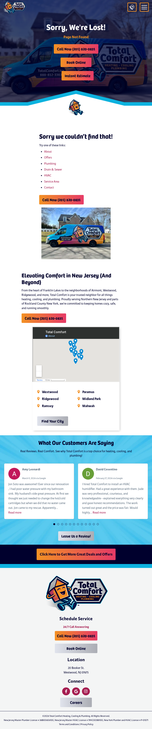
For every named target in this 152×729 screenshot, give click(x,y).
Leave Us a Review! (76, 535)
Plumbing (50, 163)
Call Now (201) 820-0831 (76, 48)
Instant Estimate (77, 75)
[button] (54, 524)
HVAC (47, 175)
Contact (49, 187)
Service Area (51, 181)
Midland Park (91, 399)
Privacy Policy (87, 724)
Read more (14, 512)
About (48, 151)
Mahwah (88, 406)
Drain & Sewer (53, 169)
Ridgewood (50, 399)
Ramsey (47, 406)
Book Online (76, 62)
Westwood (50, 392)
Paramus (88, 392)
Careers (76, 702)
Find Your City (53, 421)
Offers (48, 157)
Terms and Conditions (69, 724)
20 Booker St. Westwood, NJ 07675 (76, 670)
